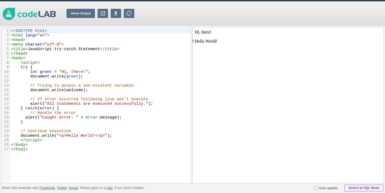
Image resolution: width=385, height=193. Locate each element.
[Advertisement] (287, 13)
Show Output (81, 13)
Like (109, 188)
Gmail (73, 188)
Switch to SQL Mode (363, 188)
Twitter (62, 188)
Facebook (47, 188)
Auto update (325, 188)
